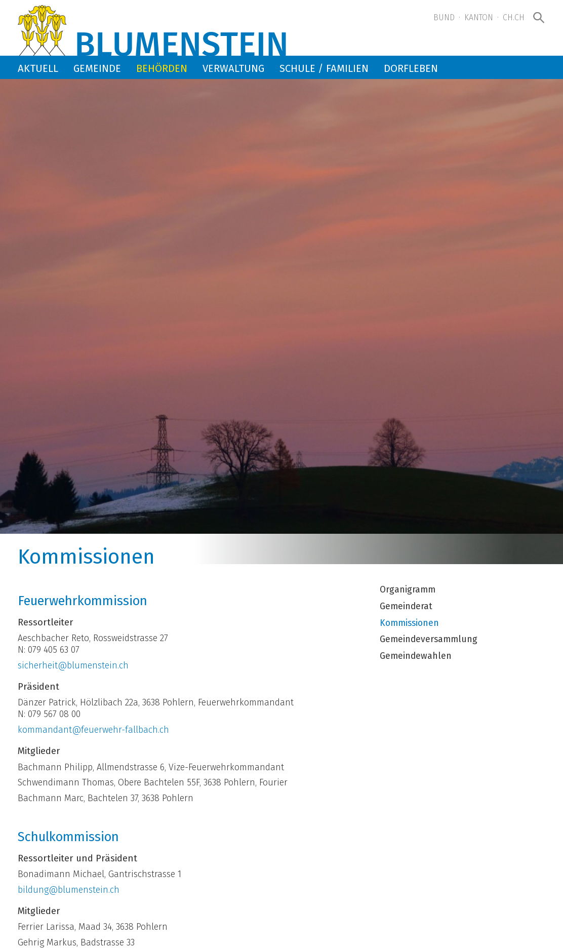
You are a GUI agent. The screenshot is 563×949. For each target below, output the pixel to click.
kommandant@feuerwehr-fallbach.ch (93, 730)
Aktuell (38, 68)
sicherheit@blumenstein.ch (73, 665)
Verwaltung (233, 68)
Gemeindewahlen (416, 656)
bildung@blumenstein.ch (68, 890)
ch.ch (514, 17)
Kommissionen (409, 623)
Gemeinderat (406, 606)
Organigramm (407, 590)
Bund (444, 17)
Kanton (478, 17)
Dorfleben (411, 68)
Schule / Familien (324, 68)
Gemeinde (97, 68)
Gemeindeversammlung (428, 639)
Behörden (161, 68)
